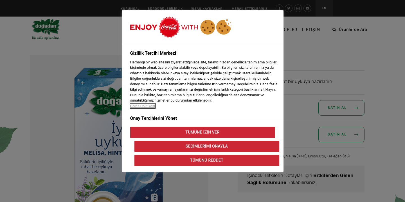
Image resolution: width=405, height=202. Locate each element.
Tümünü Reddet (206, 160)
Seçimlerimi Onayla (207, 146)
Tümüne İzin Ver (202, 132)
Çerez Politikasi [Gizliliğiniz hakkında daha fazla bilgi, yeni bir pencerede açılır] (142, 106)
